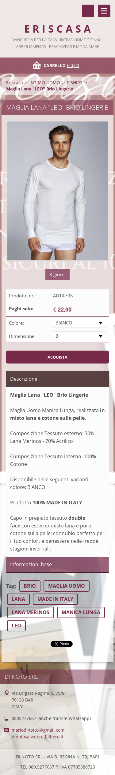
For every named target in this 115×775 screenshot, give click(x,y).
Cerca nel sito (88, 11)
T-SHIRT (74, 82)
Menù (104, 11)
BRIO (30, 585)
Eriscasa (14, 82)
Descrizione (23, 379)
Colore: (16, 323)
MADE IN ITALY (55, 599)
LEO (16, 625)
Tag (10, 586)
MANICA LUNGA (81, 612)
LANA (18, 599)
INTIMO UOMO (44, 82)
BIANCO (64, 323)
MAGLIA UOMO (66, 585)
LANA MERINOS (30, 612)
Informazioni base (31, 564)
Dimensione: (22, 336)
